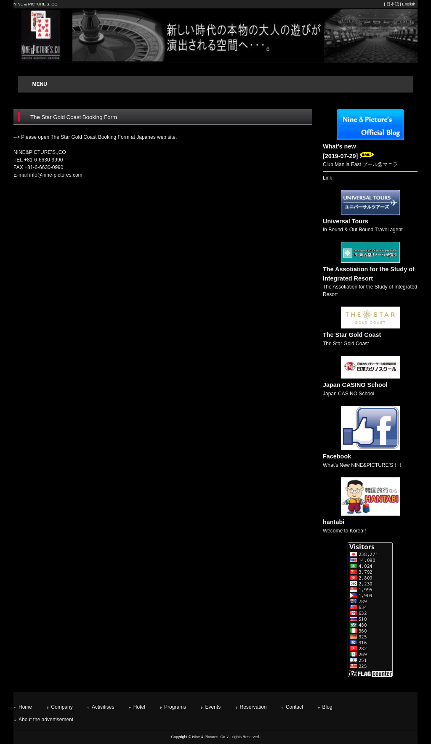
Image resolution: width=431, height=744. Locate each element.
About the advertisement (46, 720)
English (408, 4)
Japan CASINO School (355, 384)
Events (213, 707)
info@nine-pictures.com (55, 175)
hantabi (333, 522)
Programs (175, 707)
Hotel (139, 707)
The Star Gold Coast (352, 334)
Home (25, 707)
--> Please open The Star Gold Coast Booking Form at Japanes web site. (95, 137)
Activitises (103, 707)
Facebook (337, 456)
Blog (327, 707)
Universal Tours (345, 221)
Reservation (253, 707)
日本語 (392, 4)
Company (61, 707)
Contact (294, 707)
